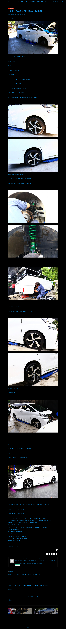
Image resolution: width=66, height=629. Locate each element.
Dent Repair (34, 1)
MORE (61, 1)
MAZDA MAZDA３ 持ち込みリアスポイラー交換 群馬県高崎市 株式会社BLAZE (25, 596)
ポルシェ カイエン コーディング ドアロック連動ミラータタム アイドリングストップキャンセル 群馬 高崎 (30, 585)
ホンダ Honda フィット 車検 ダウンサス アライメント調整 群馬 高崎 (24, 574)
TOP (26, 1)
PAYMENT (45, 1)
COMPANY (53, 1)
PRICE (50, 1)
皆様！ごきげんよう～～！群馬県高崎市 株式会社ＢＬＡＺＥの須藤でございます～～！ (23, 588)
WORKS (29, 1)
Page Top (33, 622)
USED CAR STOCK (40, 1)
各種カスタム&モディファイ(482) (13, 546)
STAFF (58, 1)
